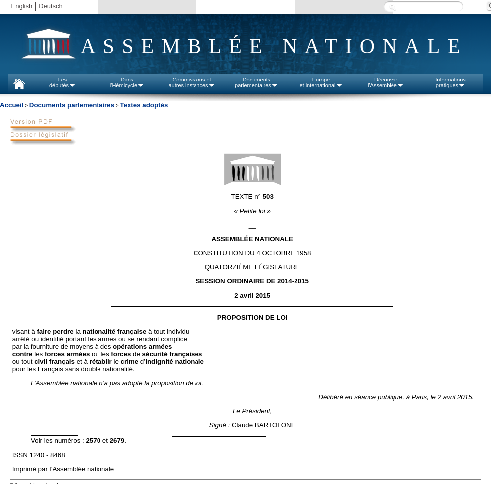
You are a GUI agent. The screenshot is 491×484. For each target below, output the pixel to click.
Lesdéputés (62, 82)
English (22, 6)
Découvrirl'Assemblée (386, 82)
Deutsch (51, 6)
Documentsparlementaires (256, 82)
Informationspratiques (450, 82)
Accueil (11, 105)
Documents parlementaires (71, 105)
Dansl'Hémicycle (127, 82)
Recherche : (392, 7)
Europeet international (320, 82)
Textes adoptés (144, 105)
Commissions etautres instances (191, 82)
